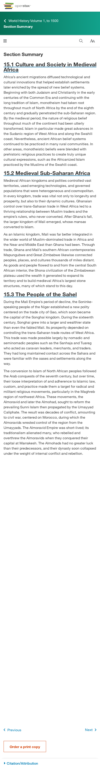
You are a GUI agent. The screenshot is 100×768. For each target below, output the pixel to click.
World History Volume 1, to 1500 (31, 21)
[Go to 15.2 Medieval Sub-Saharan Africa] (50, 172)
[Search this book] (81, 41)
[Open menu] (5, 41)
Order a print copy (25, 746)
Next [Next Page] (91, 730)
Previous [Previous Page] (11, 730)
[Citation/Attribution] (50, 763)
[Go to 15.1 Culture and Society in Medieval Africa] (50, 67)
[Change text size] (92, 41)
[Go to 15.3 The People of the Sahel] (50, 294)
